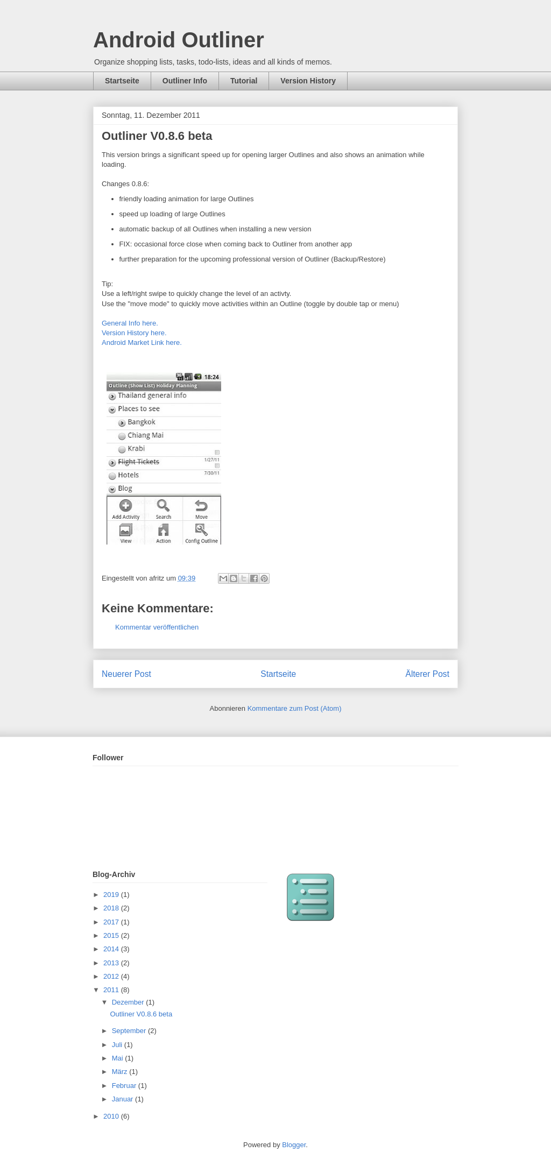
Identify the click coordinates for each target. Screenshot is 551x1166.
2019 (112, 895)
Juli (118, 1045)
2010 (112, 1116)
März (121, 1072)
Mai (118, 1058)
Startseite (122, 80)
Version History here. (135, 333)
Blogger (294, 1145)
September (130, 1031)
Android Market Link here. (142, 342)
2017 (112, 922)
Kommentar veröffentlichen (157, 627)
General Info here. (130, 323)
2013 (112, 963)
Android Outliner (178, 40)
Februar (125, 1086)
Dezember (129, 1002)
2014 (112, 949)
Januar (123, 1099)
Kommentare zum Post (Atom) (295, 708)
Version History (308, 80)
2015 (112, 935)
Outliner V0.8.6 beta (141, 1014)
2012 (112, 976)
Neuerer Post (126, 674)
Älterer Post (427, 674)
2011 (112, 990)
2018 (112, 908)
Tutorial (243, 80)
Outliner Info (185, 80)
